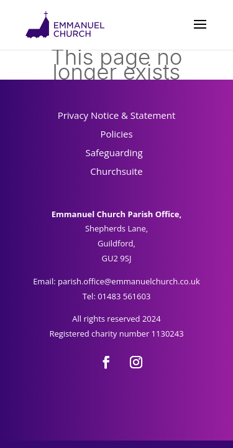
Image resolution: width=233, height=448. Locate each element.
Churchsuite (116, 171)
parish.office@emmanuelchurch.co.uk (129, 281)
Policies (116, 134)
